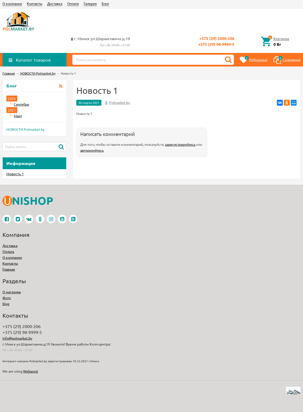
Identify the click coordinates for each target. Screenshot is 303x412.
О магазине (11, 292)
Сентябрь (21, 104)
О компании (12, 3)
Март (18, 116)
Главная (8, 269)
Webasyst (30, 371)
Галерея (90, 3)
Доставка (54, 3)
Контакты (34, 3)
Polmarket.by (119, 102)
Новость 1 (15, 173)
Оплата (73, 3)
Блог (105, 3)
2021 (12, 110)
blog (5, 303)
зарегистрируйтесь (180, 144)
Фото (6, 298)
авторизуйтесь (92, 150)
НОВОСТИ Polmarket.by (25, 129)
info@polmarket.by (17, 338)
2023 (12, 98)
